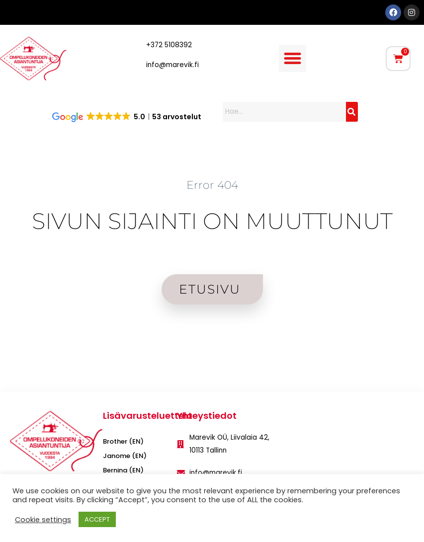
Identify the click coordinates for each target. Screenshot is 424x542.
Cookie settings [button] (43, 519)
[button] (293, 59)
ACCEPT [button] (97, 519)
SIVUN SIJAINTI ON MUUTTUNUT (212, 220)
